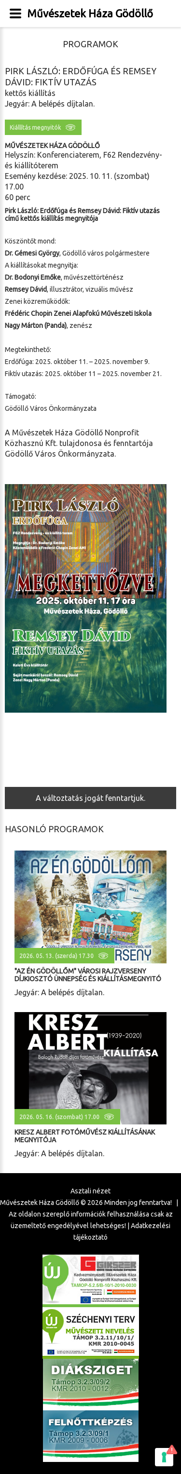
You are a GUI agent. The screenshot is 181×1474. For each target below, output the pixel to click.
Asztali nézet (90, 1191)
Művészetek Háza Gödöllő (90, 13)
